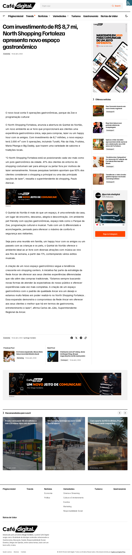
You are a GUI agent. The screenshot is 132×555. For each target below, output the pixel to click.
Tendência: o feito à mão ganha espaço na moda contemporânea (116, 177)
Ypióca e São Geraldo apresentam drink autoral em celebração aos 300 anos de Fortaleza (116, 143)
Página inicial (9, 488)
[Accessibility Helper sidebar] (129, 3)
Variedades (68, 488)
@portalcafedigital (111, 194)
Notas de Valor (10, 516)
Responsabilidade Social (73, 510)
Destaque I (64, 359)
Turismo (98, 488)
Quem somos (7, 551)
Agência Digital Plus (118, 551)
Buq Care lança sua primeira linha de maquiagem (114, 125)
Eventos (66, 501)
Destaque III (110, 112)
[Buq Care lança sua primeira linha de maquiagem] (98, 127)
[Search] (117, 5)
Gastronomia (119, 488)
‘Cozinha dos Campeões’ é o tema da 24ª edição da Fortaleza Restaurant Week (116, 160)
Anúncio (16, 551)
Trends (29, 488)
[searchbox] (75, 6)
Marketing (22, 359)
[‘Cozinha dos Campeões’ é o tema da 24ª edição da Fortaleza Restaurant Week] (98, 161)
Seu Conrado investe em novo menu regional (116, 107)
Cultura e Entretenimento (73, 497)
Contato (23, 551)
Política (47, 497)
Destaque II (110, 130)
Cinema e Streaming (71, 492)
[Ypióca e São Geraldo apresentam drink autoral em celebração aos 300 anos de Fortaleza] (98, 144)
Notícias (48, 488)
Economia (6, 54)
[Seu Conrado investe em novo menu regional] (98, 110)
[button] (4, 16)
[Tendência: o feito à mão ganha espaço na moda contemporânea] (98, 179)
